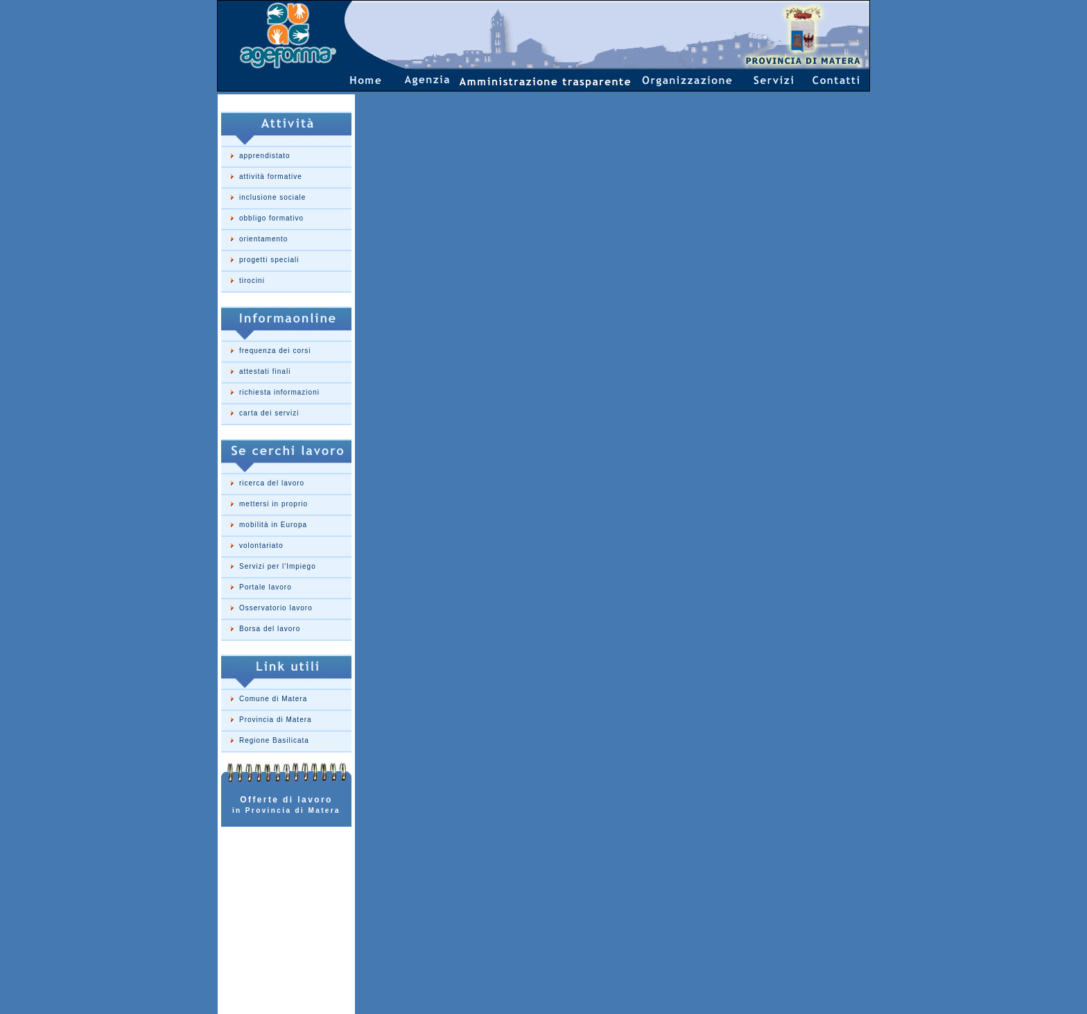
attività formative (270, 176)
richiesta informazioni (279, 392)
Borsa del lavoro (269, 629)
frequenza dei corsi (275, 350)
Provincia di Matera (275, 719)
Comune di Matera (273, 699)
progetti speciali (269, 260)
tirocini (252, 280)
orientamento (263, 239)
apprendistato (264, 156)
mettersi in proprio (273, 504)
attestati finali (264, 371)
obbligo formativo (271, 218)
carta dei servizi (269, 413)
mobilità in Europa (273, 525)
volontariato (261, 545)
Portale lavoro (265, 587)
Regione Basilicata (274, 740)
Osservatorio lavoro (276, 608)
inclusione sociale (272, 197)
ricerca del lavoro (271, 483)
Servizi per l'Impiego (277, 566)
